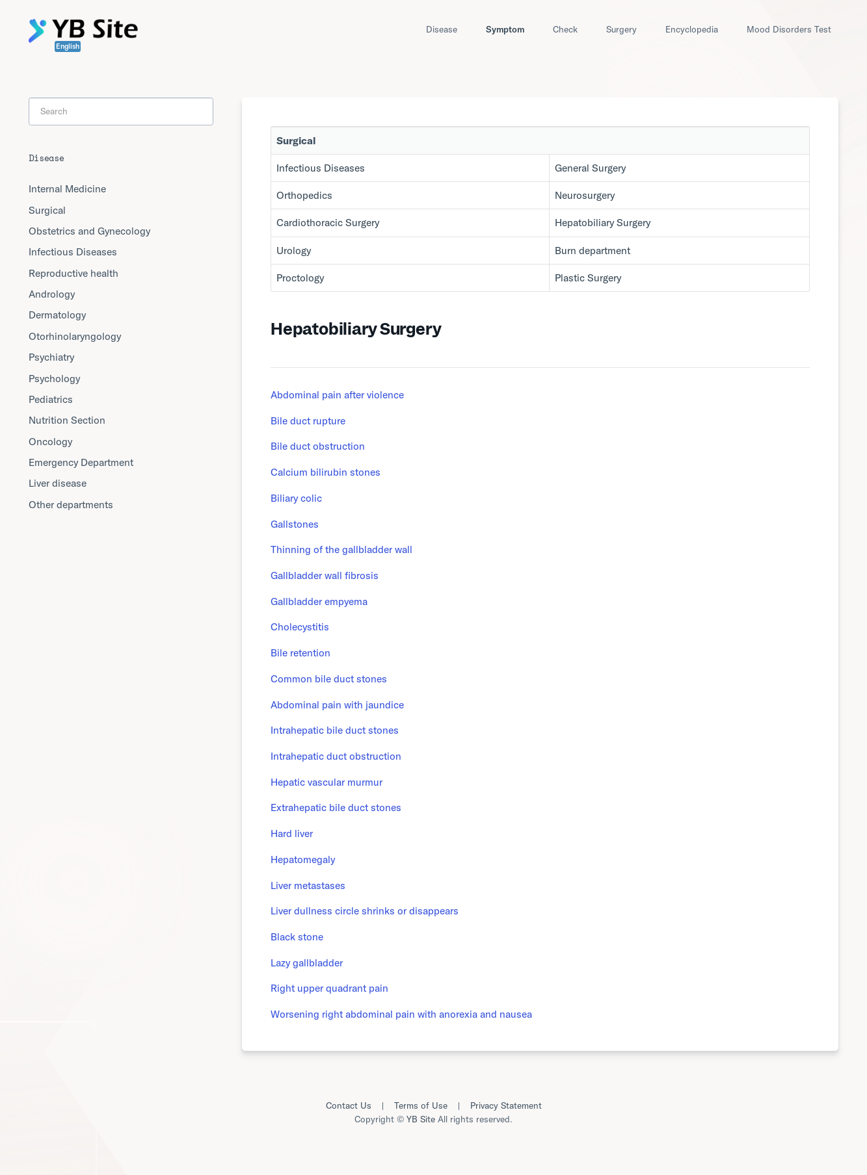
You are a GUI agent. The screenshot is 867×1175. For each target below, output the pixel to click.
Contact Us (348, 1105)
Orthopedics (304, 194)
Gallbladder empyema (319, 601)
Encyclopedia (691, 29)
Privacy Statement (506, 1105)
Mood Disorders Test (789, 29)
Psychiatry (51, 356)
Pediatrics (51, 399)
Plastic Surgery (588, 277)
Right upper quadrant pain (329, 987)
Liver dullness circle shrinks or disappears (365, 910)
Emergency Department (81, 462)
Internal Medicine (67, 188)
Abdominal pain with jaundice (337, 704)
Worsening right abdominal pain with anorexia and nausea (401, 1013)
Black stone (297, 936)
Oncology (50, 441)
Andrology (52, 293)
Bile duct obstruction (318, 445)
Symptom (505, 29)
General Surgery (590, 167)
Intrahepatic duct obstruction (336, 755)
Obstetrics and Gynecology (89, 230)
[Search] (121, 111)
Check (565, 29)
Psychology (54, 378)
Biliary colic (296, 497)
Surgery (621, 29)
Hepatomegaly (303, 859)
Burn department (592, 250)
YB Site (421, 1119)
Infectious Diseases (320, 167)
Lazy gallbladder (307, 962)
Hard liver (292, 833)
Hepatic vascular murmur (326, 781)
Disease (441, 29)
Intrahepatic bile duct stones (335, 729)
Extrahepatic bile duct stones (336, 807)
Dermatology (57, 314)
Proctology (300, 277)
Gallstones (295, 523)
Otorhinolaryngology (75, 335)
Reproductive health (73, 272)
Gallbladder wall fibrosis (325, 575)
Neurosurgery (585, 194)
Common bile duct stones (329, 678)
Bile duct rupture (308, 420)
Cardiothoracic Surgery (327, 222)
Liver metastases (308, 885)
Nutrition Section (67, 419)
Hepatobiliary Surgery (602, 222)
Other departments (71, 504)
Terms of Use (420, 1105)
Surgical (47, 209)
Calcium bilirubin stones (325, 471)
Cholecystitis (300, 626)
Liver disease (58, 482)
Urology (293, 250)
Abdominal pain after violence (337, 394)
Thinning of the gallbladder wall (341, 549)
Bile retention (300, 652)
